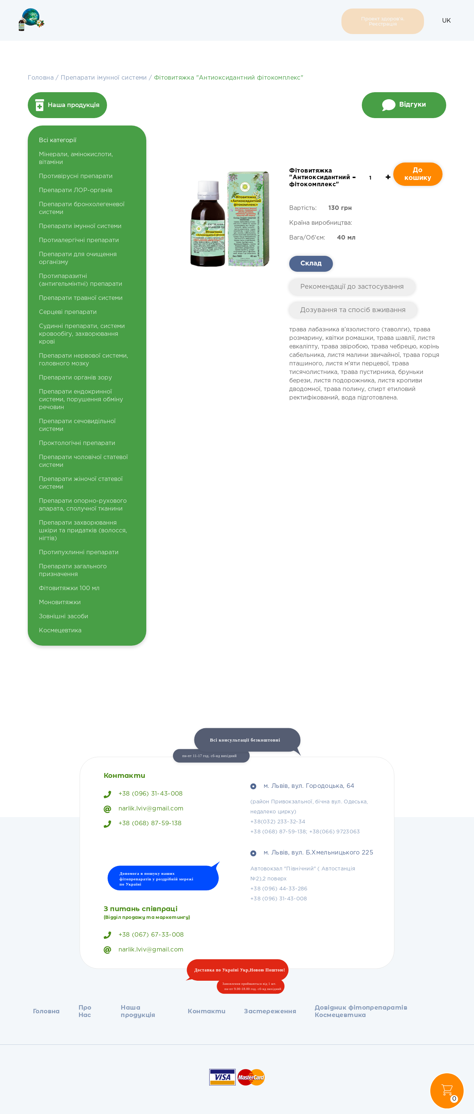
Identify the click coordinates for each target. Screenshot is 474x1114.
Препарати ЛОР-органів (75, 190)
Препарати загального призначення (73, 570)
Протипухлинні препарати (78, 552)
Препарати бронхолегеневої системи (81, 208)
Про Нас (107, 21)
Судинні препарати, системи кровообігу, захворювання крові (82, 334)
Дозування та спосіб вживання (353, 310)
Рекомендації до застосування (352, 287)
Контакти (181, 21)
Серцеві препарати (68, 312)
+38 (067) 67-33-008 (144, 935)
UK (446, 21)
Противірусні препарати (76, 176)
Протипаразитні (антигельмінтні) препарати (80, 280)
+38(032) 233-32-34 (277, 822)
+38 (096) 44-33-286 (278, 889)
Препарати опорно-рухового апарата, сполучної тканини (83, 505)
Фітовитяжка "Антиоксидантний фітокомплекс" (228, 78)
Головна (76, 21)
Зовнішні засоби (63, 616)
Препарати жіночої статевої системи (81, 483)
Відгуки (404, 105)
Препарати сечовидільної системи (77, 425)
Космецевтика (60, 630)
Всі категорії (57, 140)
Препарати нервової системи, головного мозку (83, 360)
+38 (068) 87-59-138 (143, 824)
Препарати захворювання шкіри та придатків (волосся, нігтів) (83, 530)
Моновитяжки (60, 602)
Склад (311, 264)
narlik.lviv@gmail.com (144, 809)
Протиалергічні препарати (79, 240)
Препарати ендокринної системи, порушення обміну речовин (81, 399)
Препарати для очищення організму (78, 258)
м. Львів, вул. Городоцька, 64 (302, 786)
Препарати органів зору (75, 378)
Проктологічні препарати (77, 443)
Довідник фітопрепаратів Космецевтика (293, 21)
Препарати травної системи (81, 298)
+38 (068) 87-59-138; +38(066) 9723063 (305, 832)
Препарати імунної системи (105, 78)
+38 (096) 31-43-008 (143, 794)
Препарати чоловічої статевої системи (83, 461)
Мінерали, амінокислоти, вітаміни (76, 158)
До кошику (417, 174)
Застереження (227, 21)
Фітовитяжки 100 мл (69, 588)
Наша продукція (141, 21)
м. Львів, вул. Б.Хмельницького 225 (311, 853)
